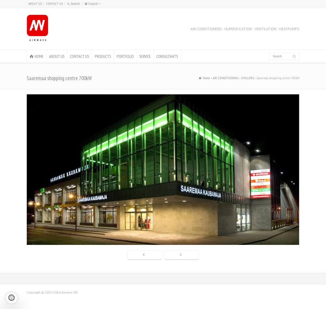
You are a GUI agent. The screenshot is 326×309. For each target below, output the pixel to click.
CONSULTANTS (167, 56)
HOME (39, 56)
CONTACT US (54, 4)
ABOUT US (35, 4)
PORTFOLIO (125, 56)
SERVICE (145, 56)
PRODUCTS (103, 56)
